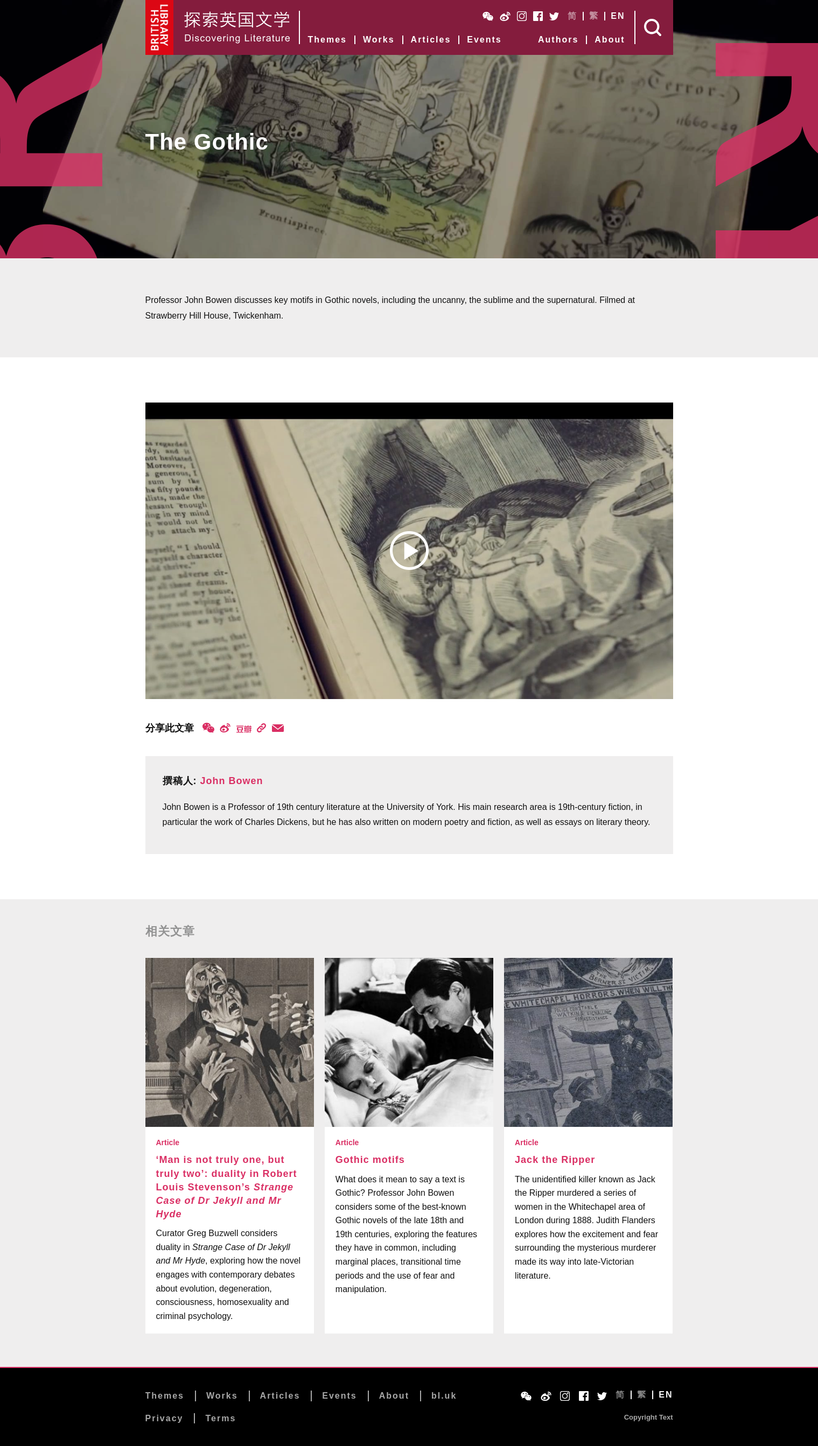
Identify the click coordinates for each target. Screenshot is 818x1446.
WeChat (488, 16)
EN (618, 16)
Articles (431, 40)
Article (168, 1142)
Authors (558, 40)
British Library (159, 27)
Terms (220, 1418)
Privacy (164, 1418)
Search (654, 27)
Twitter (554, 16)
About (610, 40)
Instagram (522, 16)
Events (484, 40)
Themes (327, 40)
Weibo (505, 16)
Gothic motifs (370, 1159)
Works (379, 40)
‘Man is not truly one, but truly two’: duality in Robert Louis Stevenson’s (226, 1186)
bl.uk (444, 1395)
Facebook (538, 16)
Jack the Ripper (555, 1159)
